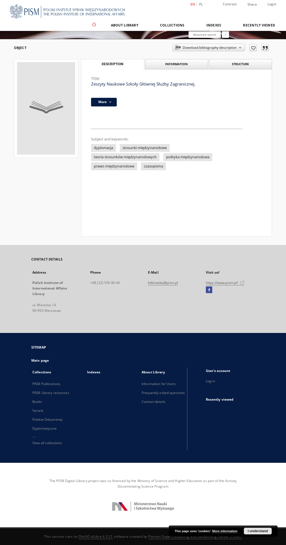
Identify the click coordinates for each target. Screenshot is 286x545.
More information (224, 531)
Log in (210, 381)
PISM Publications (46, 383)
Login (272, 4)
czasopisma (153, 166)
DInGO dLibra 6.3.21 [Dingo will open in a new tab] (96, 536)
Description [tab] (112, 64)
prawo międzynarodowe (114, 166)
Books (37, 401)
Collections (172, 25)
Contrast (230, 4)
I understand (258, 531)
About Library (124, 25)
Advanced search (204, 35)
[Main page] (93, 25)
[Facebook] (209, 290)
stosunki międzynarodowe (145, 147)
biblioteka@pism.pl (163, 282)
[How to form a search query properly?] (225, 34)
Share (252, 4)
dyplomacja (103, 147)
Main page (40, 360)
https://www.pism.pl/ (225, 282)
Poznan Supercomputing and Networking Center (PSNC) (195, 536)
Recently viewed (259, 25)
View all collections (47, 443)
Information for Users (159, 383)
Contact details (153, 401)
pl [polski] (201, 4)
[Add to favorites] (253, 47)
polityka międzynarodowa (187, 157)
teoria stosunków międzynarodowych (125, 157)
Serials (37, 410)
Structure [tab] (240, 64)
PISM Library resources (50, 392)
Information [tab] (176, 64)
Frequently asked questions (163, 392)
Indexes (213, 25)
